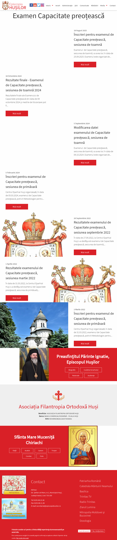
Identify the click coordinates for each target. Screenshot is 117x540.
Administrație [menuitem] (67, 5)
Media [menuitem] (102, 5)
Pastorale (75, 375)
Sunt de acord (84, 531)
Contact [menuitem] (113, 5)
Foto (42, 456)
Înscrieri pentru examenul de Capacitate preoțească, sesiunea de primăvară (26, 181)
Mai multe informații (22, 538)
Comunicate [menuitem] (84, 5)
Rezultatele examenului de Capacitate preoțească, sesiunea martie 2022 (24, 273)
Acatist (27, 450)
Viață (14, 450)
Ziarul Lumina (87, 507)
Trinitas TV (85, 496)
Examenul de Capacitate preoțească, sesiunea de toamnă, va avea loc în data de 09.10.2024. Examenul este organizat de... (93, 151)
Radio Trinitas (87, 502)
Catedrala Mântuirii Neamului (96, 486)
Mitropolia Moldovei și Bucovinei (92, 513)
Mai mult (85, 64)
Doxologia (85, 520)
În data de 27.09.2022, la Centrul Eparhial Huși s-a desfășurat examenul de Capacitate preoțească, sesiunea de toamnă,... (94, 241)
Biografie (72, 370)
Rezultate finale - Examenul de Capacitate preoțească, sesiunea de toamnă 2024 (25, 85)
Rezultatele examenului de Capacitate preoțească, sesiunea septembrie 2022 (92, 227)
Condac (29, 456)
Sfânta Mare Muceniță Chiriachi (34, 439)
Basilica (84, 491)
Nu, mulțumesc (98, 531)
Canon (40, 450)
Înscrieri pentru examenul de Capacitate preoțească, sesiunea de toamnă (94, 39)
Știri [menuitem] (76, 5)
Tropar (54, 450)
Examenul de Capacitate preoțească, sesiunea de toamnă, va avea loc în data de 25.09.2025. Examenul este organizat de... (93, 53)
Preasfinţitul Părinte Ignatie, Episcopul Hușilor (83, 359)
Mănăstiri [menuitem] (94, 5)
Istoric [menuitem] (48, 5)
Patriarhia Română (90, 481)
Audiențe (91, 375)
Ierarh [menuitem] (58, 5)
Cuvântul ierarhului (91, 370)
